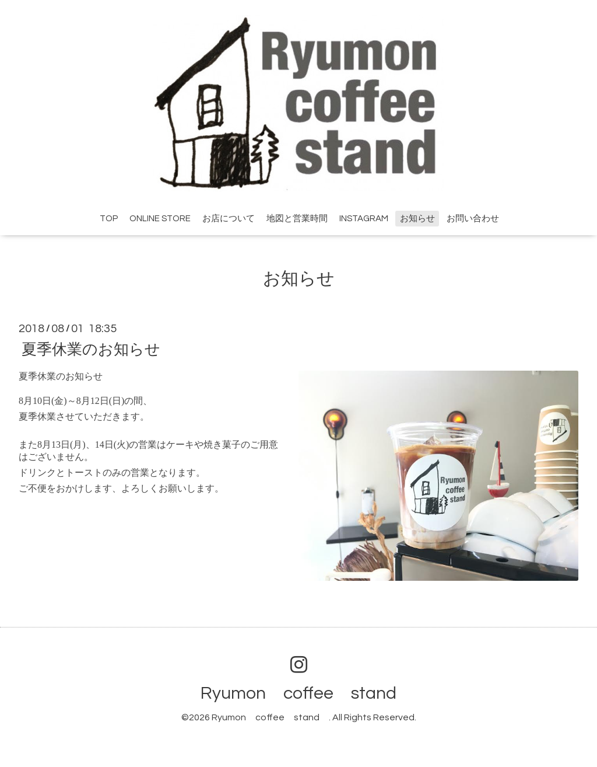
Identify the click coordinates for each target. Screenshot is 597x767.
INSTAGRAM (363, 218)
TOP (109, 218)
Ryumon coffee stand (307, 693)
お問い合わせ (473, 218)
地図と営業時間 (297, 218)
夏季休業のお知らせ (91, 349)
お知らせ (417, 218)
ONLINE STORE (160, 218)
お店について (228, 218)
